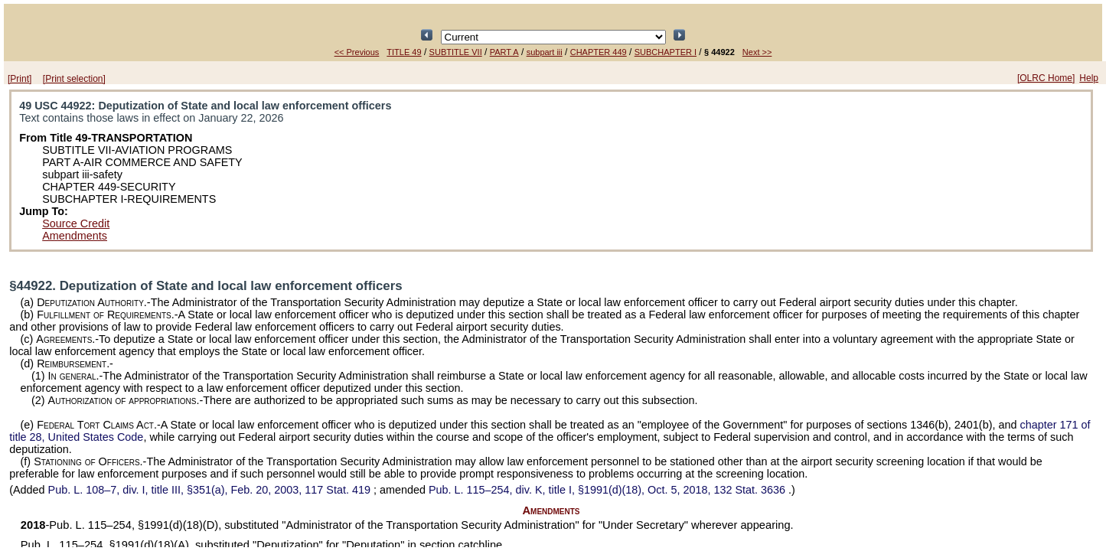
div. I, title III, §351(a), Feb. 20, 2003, (211, 490)
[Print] (19, 78)
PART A (504, 52)
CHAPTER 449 (598, 52)
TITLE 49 (404, 52)
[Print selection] (74, 78)
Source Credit (75, 223)
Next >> (757, 52)
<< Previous (357, 52)
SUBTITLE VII (455, 52)
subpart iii (545, 52)
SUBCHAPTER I (666, 52)
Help (1088, 78)
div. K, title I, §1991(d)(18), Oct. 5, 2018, (608, 490)
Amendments (74, 236)
